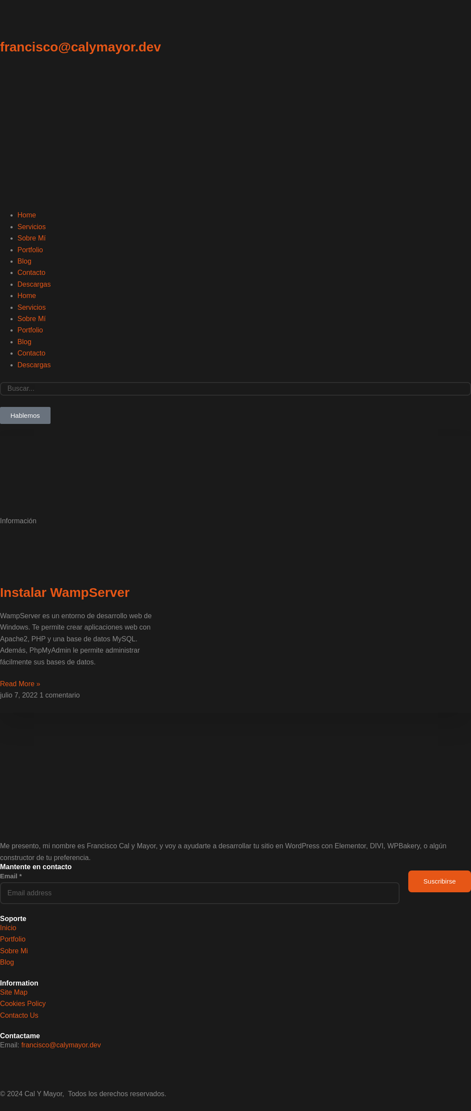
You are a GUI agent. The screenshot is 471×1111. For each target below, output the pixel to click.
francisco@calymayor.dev (80, 47)
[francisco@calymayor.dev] (11, 22)
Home (26, 215)
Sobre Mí (31, 238)
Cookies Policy (23, 1003)
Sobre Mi (14, 951)
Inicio (8, 927)
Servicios (31, 226)
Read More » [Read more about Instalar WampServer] (20, 684)
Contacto (31, 272)
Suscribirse (440, 881)
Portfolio (30, 250)
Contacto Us (19, 1015)
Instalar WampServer (64, 592)
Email (11, 876)
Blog (24, 261)
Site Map (13, 992)
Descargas (34, 284)
